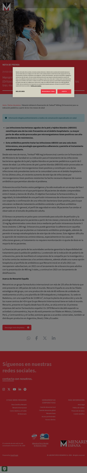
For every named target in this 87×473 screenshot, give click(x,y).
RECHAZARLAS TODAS (48, 91)
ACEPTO (64, 91)
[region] (43, 82)
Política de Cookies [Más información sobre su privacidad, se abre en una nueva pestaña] (36, 86)
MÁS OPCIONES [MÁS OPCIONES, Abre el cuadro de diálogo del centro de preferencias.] (20, 91)
